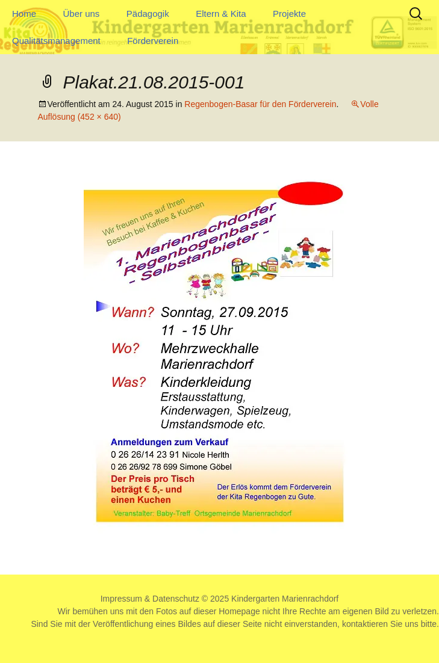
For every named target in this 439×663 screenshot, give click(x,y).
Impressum (121, 598)
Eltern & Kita (221, 13)
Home (24, 13)
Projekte (289, 13)
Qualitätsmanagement (56, 40)
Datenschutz (175, 598)
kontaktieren (365, 624)
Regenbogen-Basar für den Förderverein (260, 104)
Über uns (81, 13)
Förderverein (152, 40)
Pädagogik (147, 13)
